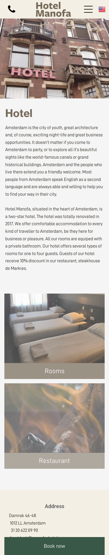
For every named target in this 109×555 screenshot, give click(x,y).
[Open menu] (88, 9)
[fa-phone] (11, 12)
